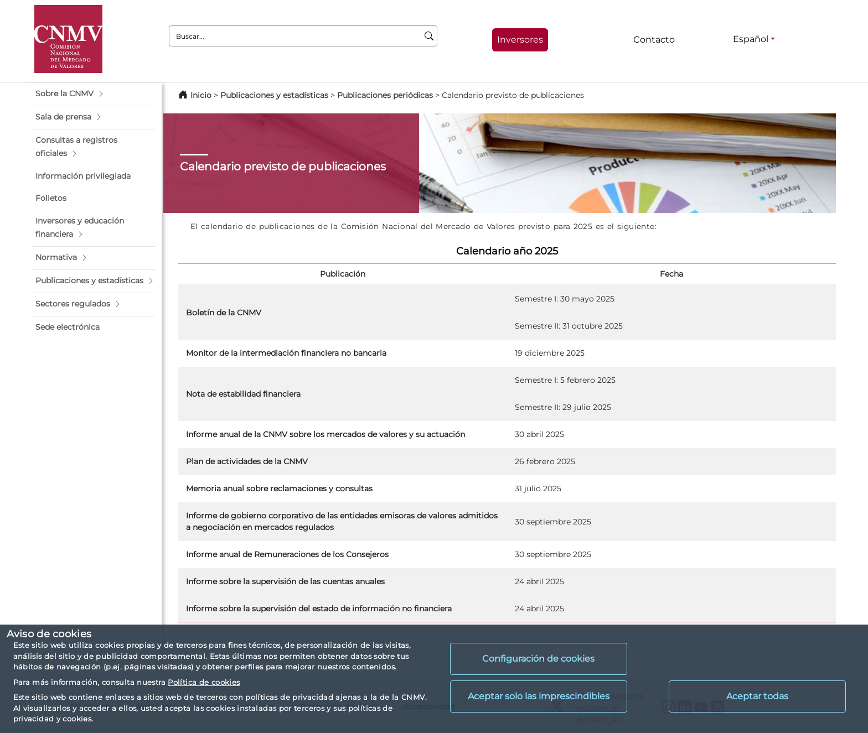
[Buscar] (429, 35)
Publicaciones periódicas (385, 95)
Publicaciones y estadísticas (274, 95)
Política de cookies (204, 682)
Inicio (200, 95)
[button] (93, 94)
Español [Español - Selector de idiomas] (750, 39)
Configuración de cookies (538, 658)
